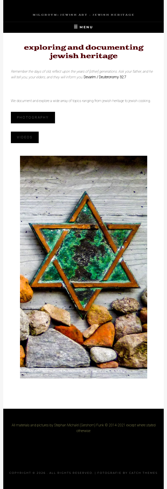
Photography (33, 117)
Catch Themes (143, 472)
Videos (25, 137)
